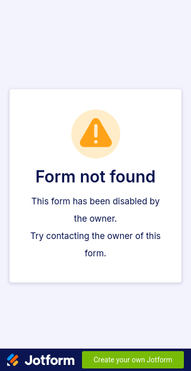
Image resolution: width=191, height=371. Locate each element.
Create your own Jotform (133, 360)
